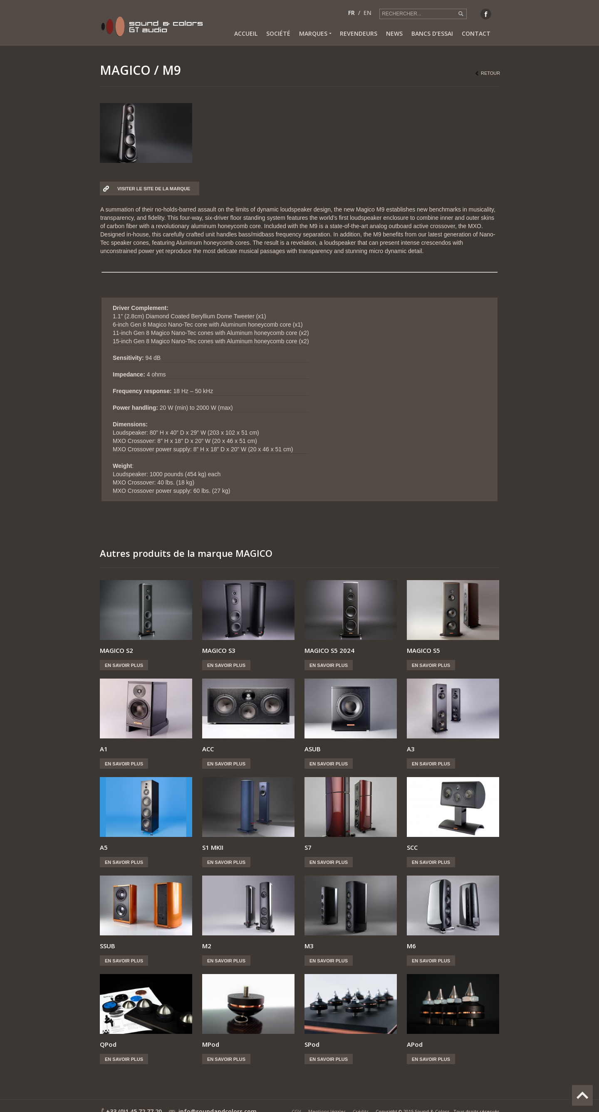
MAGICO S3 (218, 650)
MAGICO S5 (423, 650)
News (394, 33)
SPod (311, 1044)
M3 (309, 946)
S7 (308, 847)
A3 (411, 749)
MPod (210, 1044)
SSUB (107, 946)
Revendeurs (358, 33)
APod (415, 1044)
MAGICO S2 (116, 650)
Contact (476, 33)
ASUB (312, 749)
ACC (208, 749)
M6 (411, 946)
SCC (412, 847)
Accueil (245, 33)
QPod (108, 1044)
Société (278, 33)
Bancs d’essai (432, 33)
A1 (104, 749)
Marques (315, 34)
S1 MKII (212, 847)
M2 (206, 946)
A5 (104, 847)
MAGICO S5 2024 (329, 650)
